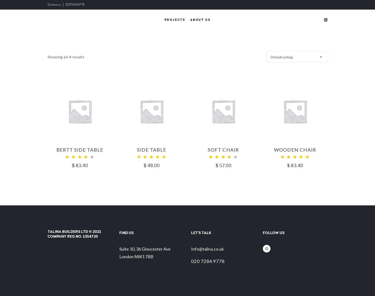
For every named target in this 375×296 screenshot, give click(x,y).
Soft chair (223, 150)
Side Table (151, 150)
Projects (175, 20)
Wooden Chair (295, 150)
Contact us (54, 4)
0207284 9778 (75, 4)
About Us (200, 20)
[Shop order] (297, 56)
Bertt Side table (79, 150)
